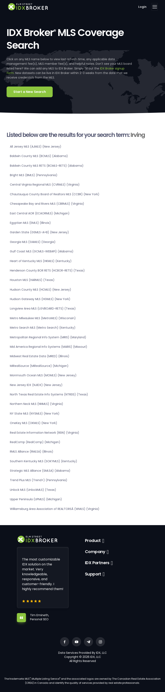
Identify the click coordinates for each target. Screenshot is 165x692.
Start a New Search (29, 91)
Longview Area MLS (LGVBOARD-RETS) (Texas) (43, 308)
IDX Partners (97, 563)
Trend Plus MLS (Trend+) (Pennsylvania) (38, 480)
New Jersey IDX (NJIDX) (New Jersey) (36, 385)
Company (95, 552)
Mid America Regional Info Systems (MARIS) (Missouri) (48, 347)
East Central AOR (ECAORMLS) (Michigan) (40, 213)
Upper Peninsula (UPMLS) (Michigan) (36, 499)
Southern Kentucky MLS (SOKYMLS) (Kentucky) (43, 461)
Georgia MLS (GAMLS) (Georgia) (33, 242)
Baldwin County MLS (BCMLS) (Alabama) (39, 156)
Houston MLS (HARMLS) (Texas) (32, 280)
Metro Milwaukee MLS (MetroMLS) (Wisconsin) (43, 318)
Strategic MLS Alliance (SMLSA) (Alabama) (40, 471)
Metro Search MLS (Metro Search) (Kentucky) (43, 328)
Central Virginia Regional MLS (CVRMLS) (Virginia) (45, 185)
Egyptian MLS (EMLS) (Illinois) (30, 223)
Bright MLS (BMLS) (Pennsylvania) (33, 175)
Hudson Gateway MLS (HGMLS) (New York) (40, 299)
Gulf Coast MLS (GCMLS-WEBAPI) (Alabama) (41, 251)
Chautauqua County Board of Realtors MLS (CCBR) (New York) (54, 194)
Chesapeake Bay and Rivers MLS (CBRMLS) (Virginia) (47, 204)
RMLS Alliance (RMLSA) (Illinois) (31, 451)
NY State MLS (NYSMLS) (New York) (34, 413)
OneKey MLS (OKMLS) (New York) (33, 423)
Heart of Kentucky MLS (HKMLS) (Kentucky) (41, 261)
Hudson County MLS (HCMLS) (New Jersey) (40, 290)
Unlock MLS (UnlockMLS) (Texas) (33, 490)
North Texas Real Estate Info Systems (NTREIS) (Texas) (49, 394)
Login (142, 7)
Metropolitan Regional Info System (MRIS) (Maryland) (48, 337)
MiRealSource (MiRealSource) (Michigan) (39, 366)
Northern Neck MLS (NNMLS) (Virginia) (36, 404)
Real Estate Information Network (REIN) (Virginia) (44, 433)
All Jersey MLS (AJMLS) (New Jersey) (35, 146)
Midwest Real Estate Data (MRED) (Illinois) (39, 356)
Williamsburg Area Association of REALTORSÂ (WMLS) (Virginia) (54, 509)
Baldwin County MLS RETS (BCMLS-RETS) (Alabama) (47, 166)
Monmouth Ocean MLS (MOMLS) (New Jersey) (43, 375)
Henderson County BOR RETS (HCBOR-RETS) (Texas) (47, 270)
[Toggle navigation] (154, 6)
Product (93, 540)
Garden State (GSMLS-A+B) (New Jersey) (39, 232)
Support (93, 574)
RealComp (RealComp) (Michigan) (35, 442)
